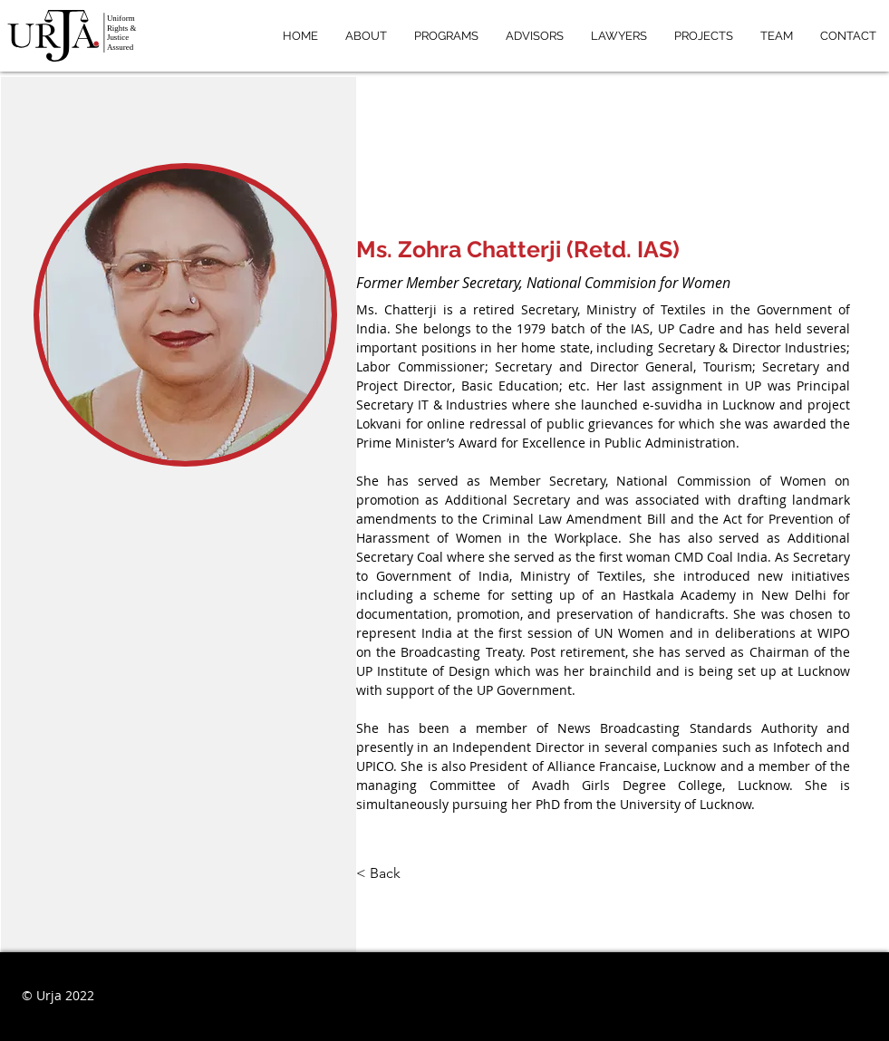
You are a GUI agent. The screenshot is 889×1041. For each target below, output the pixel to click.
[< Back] (392, 874)
